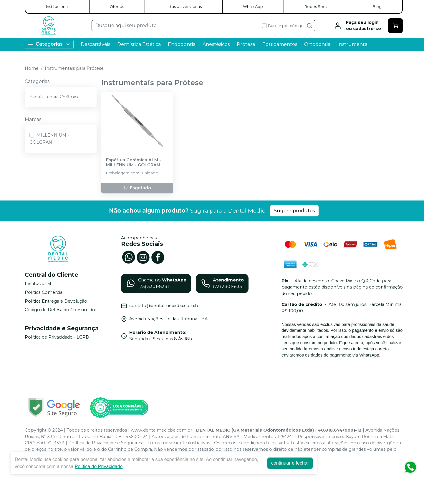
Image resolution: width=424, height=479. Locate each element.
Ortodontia (317, 44)
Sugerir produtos (294, 210)
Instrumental (353, 44)
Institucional (57, 6)
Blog (377, 6)
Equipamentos (279, 44)
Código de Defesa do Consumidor (61, 309)
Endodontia (182, 44)
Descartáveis (95, 44)
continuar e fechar (290, 462)
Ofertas (117, 6)
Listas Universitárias (183, 6)
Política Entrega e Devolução (56, 301)
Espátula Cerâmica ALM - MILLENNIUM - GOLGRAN (133, 163)
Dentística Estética (139, 44)
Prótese (246, 44)
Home (32, 68)
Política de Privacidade (99, 466)
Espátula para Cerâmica (54, 97)
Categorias (49, 44)
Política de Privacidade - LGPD (57, 337)
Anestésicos (216, 44)
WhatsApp (253, 6)
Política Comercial (44, 292)
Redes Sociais (317, 6)
